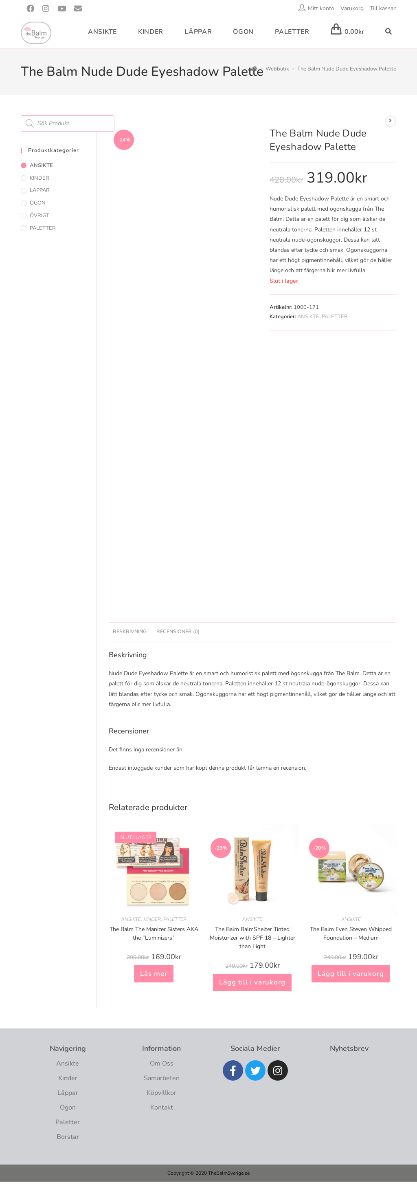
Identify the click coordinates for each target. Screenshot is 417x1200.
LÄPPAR (40, 190)
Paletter (67, 1122)
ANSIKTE (308, 316)
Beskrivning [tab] (130, 631)
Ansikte (67, 1063)
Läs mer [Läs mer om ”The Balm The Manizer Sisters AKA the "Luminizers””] (153, 973)
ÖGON (38, 203)
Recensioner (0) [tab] (178, 631)
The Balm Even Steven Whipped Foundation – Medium (351, 933)
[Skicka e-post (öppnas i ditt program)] (78, 8)
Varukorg (352, 8)
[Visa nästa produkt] (390, 121)
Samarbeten (162, 1078)
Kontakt (161, 1107)
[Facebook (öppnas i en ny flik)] (32, 8)
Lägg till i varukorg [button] (252, 982)
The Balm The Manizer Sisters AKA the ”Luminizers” (154, 933)
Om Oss (161, 1063)
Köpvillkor (161, 1092)
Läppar (67, 1092)
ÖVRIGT (39, 215)
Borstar (68, 1136)
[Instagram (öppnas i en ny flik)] (45, 8)
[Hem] (254, 69)
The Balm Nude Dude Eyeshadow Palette (346, 69)
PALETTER (335, 316)
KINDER (152, 919)
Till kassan (383, 8)
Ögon (68, 1107)
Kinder (67, 1078)
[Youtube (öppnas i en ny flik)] (61, 8)
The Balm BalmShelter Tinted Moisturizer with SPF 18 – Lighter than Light (252, 937)
